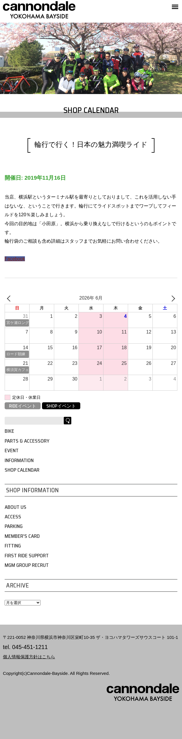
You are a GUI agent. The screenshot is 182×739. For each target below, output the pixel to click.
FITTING (13, 546)
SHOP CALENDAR (22, 470)
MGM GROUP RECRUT (27, 565)
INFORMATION (19, 460)
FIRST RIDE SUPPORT (27, 555)
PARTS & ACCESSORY (27, 441)
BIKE (9, 431)
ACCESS (13, 517)
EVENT (12, 450)
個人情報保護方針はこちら (29, 656)
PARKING (14, 526)
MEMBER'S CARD (22, 536)
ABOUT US (15, 507)
